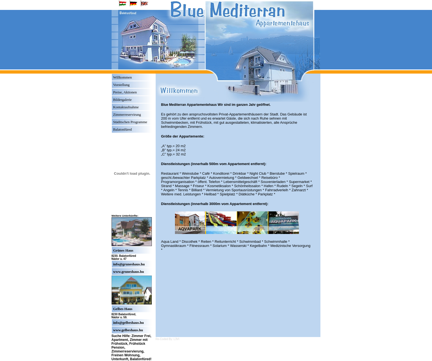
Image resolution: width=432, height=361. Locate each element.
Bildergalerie (122, 100)
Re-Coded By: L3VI (167, 339)
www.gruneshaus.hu (128, 272)
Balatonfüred (122, 129)
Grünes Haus (123, 250)
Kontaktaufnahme (126, 107)
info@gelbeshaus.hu (128, 322)
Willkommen (122, 77)
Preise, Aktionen (125, 92)
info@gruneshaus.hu (129, 264)
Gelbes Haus (123, 309)
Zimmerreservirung (127, 114)
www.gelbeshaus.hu (128, 330)
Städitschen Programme (130, 122)
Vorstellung (121, 85)
